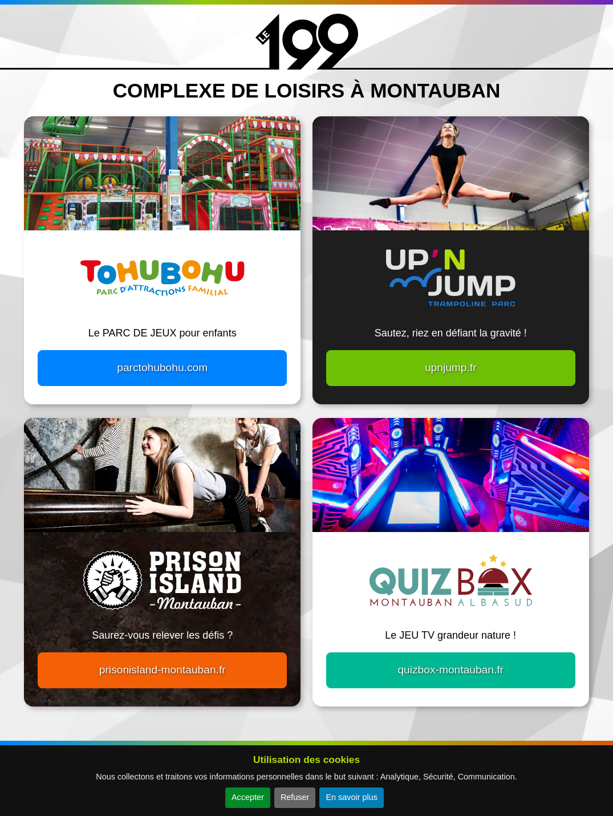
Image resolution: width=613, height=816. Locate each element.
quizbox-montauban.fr (450, 670)
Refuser (295, 797)
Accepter (248, 797)
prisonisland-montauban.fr (162, 670)
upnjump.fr (451, 368)
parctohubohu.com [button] (162, 368)
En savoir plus (351, 797)
